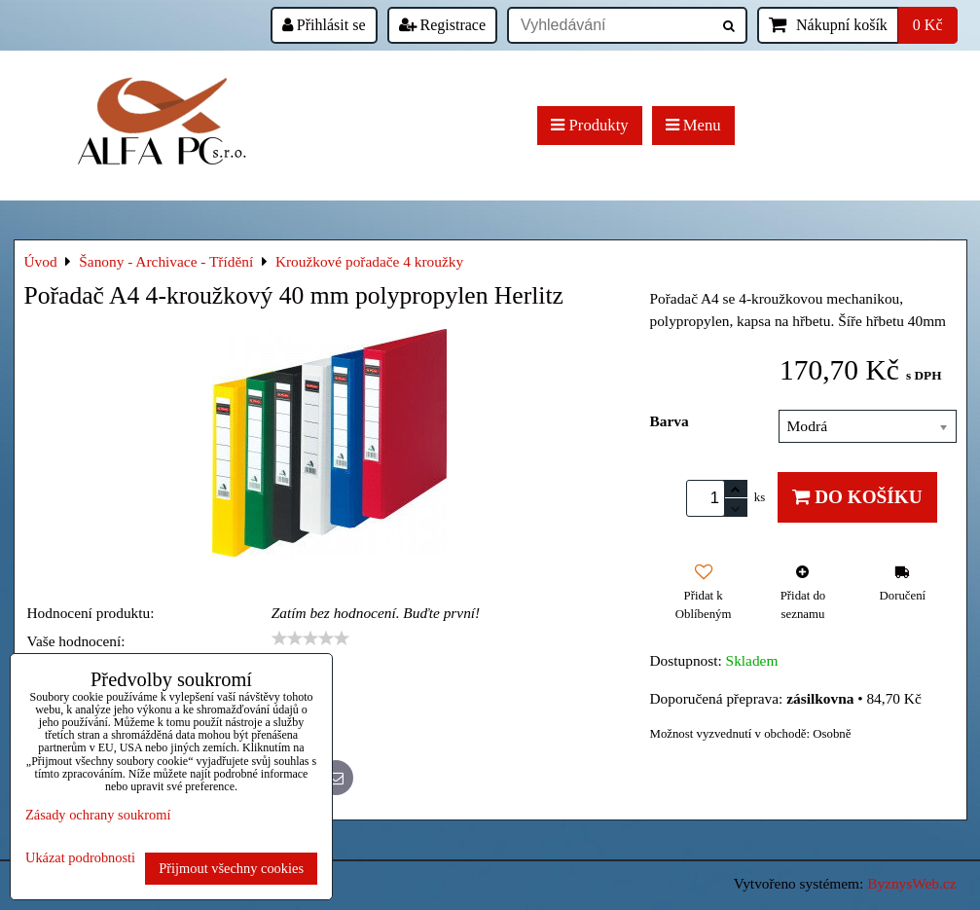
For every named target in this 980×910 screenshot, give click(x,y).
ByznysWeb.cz (911, 883)
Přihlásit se (324, 25)
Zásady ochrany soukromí (97, 814)
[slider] (310, 638)
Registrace (443, 25)
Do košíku (857, 497)
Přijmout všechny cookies (231, 868)
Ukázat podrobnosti (80, 858)
